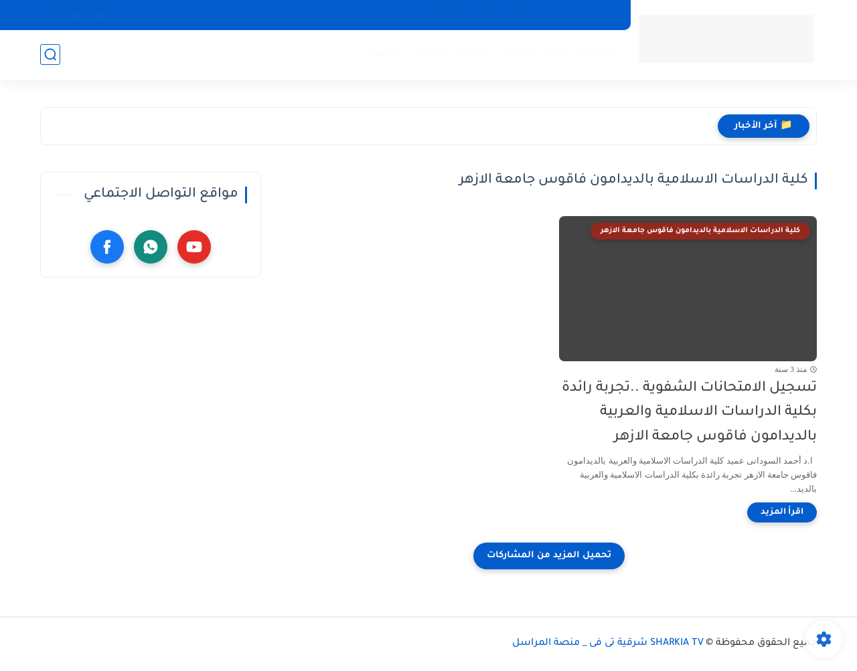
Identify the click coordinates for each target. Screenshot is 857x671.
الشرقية (596, 54)
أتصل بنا (449, 14)
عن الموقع (503, 14)
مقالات (518, 54)
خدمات (475, 54)
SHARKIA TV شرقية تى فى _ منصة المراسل (608, 643)
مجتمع (385, 54)
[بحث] (50, 54)
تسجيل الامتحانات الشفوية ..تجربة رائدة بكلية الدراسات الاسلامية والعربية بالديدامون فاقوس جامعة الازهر (689, 413)
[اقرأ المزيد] (782, 512)
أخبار (556, 54)
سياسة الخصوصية (578, 14)
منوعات (430, 54)
